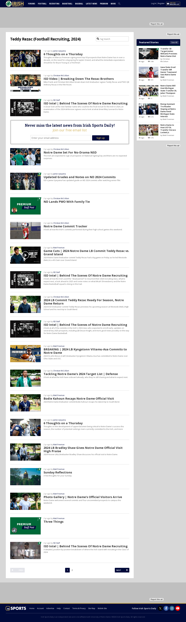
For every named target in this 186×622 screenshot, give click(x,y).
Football (42, 3)
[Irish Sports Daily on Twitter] (160, 608)
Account (40, 608)
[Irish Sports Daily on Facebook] (166, 608)
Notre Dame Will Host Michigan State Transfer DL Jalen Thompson (168, 89)
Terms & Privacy (79, 608)
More (113, 3)
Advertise (50, 608)
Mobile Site (102, 608)
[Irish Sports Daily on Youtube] (177, 608)
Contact (66, 608)
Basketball (67, 3)
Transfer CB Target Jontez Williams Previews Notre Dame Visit (168, 52)
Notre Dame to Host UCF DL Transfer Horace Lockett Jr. (168, 129)
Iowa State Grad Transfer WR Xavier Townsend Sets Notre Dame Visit (168, 72)
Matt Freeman (59, 247)
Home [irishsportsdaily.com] (31, 608)
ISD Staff (56, 100)
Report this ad (157, 24)
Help (59, 608)
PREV (21, 570)
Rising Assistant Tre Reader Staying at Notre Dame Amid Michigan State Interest (168, 110)
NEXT (118, 570)
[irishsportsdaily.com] (18, 4)
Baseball (79, 3)
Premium (104, 3)
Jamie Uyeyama (59, 51)
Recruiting (54, 3)
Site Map (91, 608)
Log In (153, 3)
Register (161, 3)
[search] (120, 3)
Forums (31, 3)
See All (174, 42)
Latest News (91, 3)
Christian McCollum (61, 75)
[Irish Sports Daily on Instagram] (171, 608)
